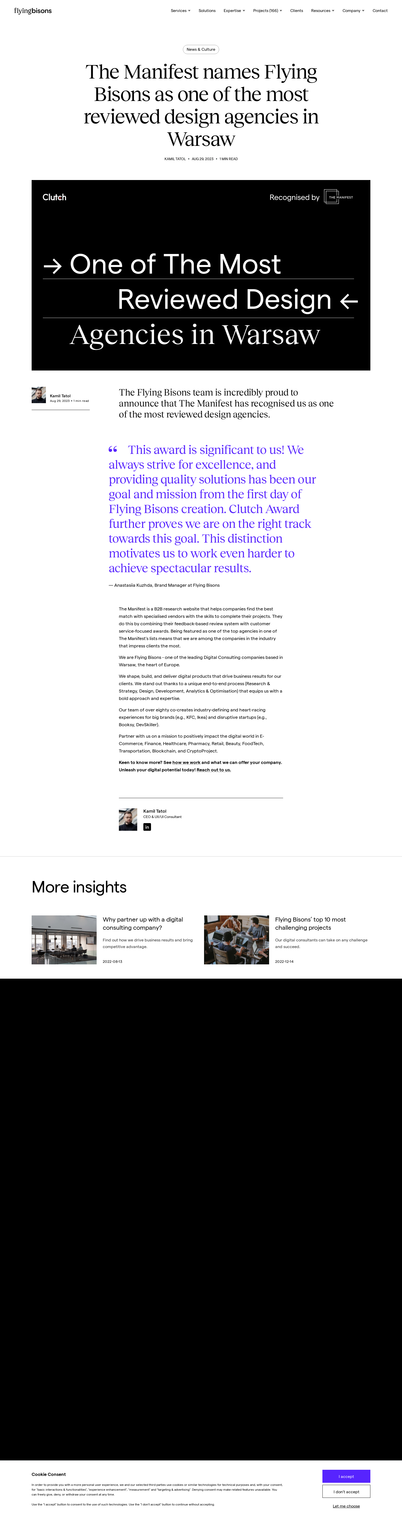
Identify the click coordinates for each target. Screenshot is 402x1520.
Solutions (207, 10)
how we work (186, 762)
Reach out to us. (214, 769)
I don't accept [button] (346, 1492)
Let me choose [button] (346, 1506)
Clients (296, 10)
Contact (380, 10)
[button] (181, 11)
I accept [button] (346, 1476)
